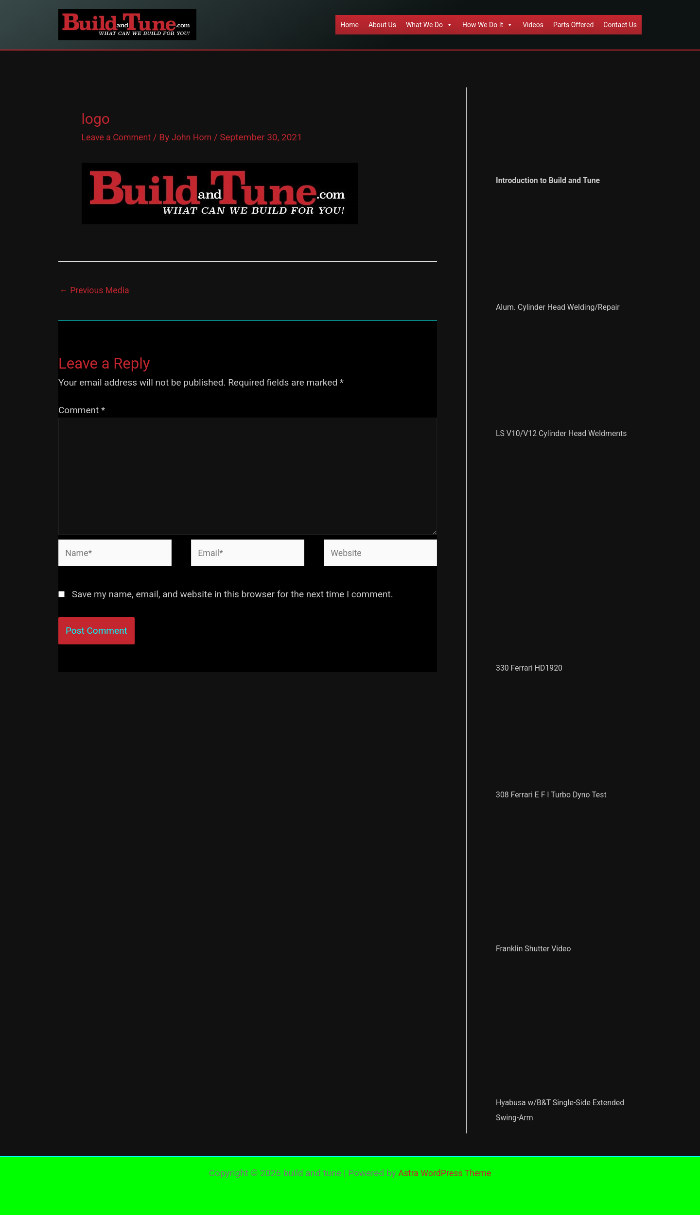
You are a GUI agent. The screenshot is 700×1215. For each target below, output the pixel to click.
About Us (382, 25)
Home (349, 25)
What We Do (429, 25)
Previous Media (96, 291)
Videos (533, 25)
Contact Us (620, 25)
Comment (81, 411)
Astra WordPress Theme (444, 1173)
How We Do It (487, 25)
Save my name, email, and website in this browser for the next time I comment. (232, 605)
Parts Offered (573, 25)
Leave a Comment (119, 137)
